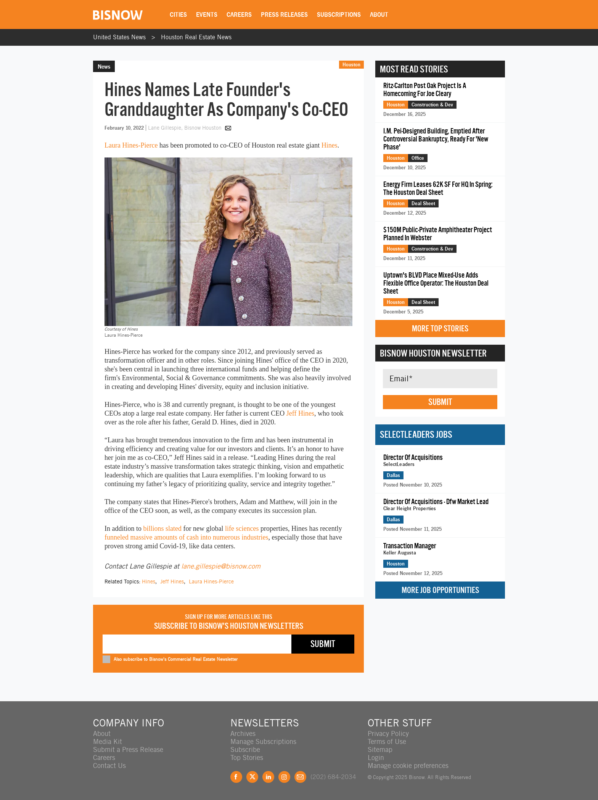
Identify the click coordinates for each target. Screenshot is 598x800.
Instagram (284, 777)
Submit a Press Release (128, 749)
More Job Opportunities (440, 590)
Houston (351, 64)
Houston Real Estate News (196, 37)
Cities (178, 14)
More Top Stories (440, 328)
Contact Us (109, 765)
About (379, 14)
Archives (243, 733)
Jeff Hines (300, 413)
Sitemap (380, 749)
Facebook (236, 777)
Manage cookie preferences (408, 765)
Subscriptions (339, 14)
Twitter (252, 777)
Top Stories (246, 757)
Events (206, 14)
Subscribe (245, 749)
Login (376, 757)
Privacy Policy (388, 733)
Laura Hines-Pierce (131, 145)
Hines (330, 145)
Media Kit (107, 741)
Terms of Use (387, 741)
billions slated (162, 528)
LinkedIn (268, 777)
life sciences (242, 528)
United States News (119, 37)
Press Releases (284, 14)
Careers (239, 14)
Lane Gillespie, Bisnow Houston (185, 128)
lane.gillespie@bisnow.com (220, 566)
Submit (440, 402)
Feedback (300, 777)
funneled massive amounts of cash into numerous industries (186, 537)
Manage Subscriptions (263, 741)
